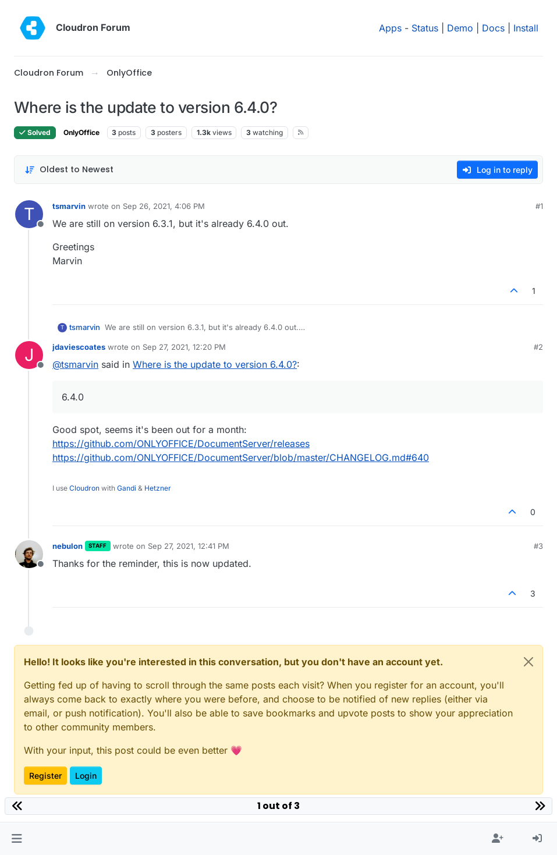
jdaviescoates (78, 347)
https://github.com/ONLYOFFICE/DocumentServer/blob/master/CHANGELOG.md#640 (240, 457)
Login (86, 776)
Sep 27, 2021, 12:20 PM (184, 347)
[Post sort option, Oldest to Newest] (69, 170)
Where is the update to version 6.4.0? (215, 364)
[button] (17, 838)
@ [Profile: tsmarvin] (75, 364)
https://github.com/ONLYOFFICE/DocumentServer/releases (181, 443)
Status (424, 28)
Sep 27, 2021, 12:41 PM (188, 546)
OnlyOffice (81, 132)
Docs (493, 28)
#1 (539, 206)
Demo (460, 28)
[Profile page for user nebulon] (29, 554)
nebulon (67, 546)
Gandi (126, 488)
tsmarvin (69, 206)
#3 (538, 546)
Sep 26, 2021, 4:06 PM (164, 206)
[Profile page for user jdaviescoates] (29, 355)
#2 (538, 347)
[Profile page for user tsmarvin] (29, 214)
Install (525, 28)
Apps (390, 28)
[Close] (528, 661)
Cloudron (84, 488)
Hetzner (157, 488)
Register (45, 776)
